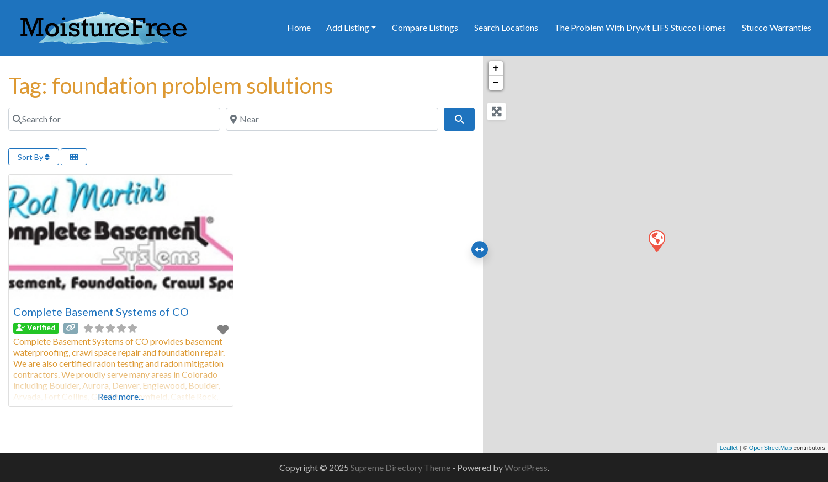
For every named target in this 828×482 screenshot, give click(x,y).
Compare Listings (425, 27)
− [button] (496, 82)
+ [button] (496, 68)
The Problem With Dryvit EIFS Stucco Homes (640, 27)
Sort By (34, 157)
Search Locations (506, 27)
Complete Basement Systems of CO (101, 311)
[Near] (332, 119)
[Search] (459, 119)
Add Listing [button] (347, 27)
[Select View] (74, 156)
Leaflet (729, 447)
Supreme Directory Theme (401, 467)
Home (299, 27)
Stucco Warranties (776, 27)
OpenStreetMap (770, 447)
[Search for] (114, 119)
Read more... (121, 396)
